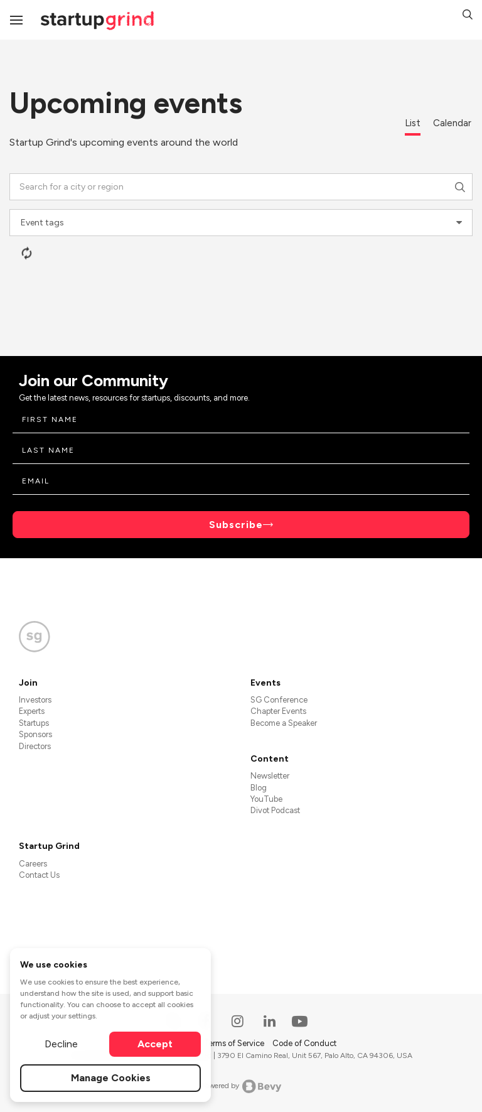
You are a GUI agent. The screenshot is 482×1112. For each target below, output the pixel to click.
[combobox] (241, 186)
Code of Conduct (304, 1043)
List (412, 123)
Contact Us (39, 875)
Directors (35, 746)
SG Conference (279, 699)
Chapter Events (278, 711)
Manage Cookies (111, 1078)
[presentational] (459, 222)
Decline (61, 1044)
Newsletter (269, 775)
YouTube (266, 799)
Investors (35, 699)
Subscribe (236, 525)
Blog (258, 787)
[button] (468, 16)
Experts (32, 711)
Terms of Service (234, 1043)
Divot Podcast (275, 810)
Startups (34, 723)
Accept (155, 1044)
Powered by (241, 1086)
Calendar (452, 123)
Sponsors (35, 734)
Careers (33, 863)
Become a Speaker (283, 723)
